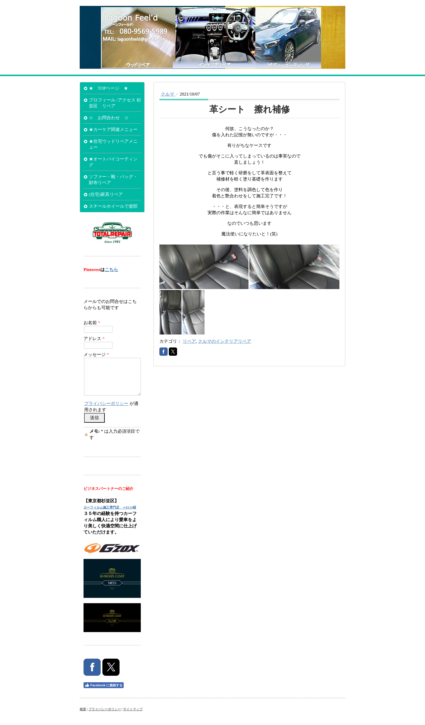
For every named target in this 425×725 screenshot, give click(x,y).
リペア (189, 341)
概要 (83, 709)
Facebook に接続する (103, 685)
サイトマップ (133, 709)
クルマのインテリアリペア (224, 341)
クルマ (168, 94)
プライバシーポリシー (106, 403)
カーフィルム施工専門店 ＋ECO (108, 507)
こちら (111, 269)
